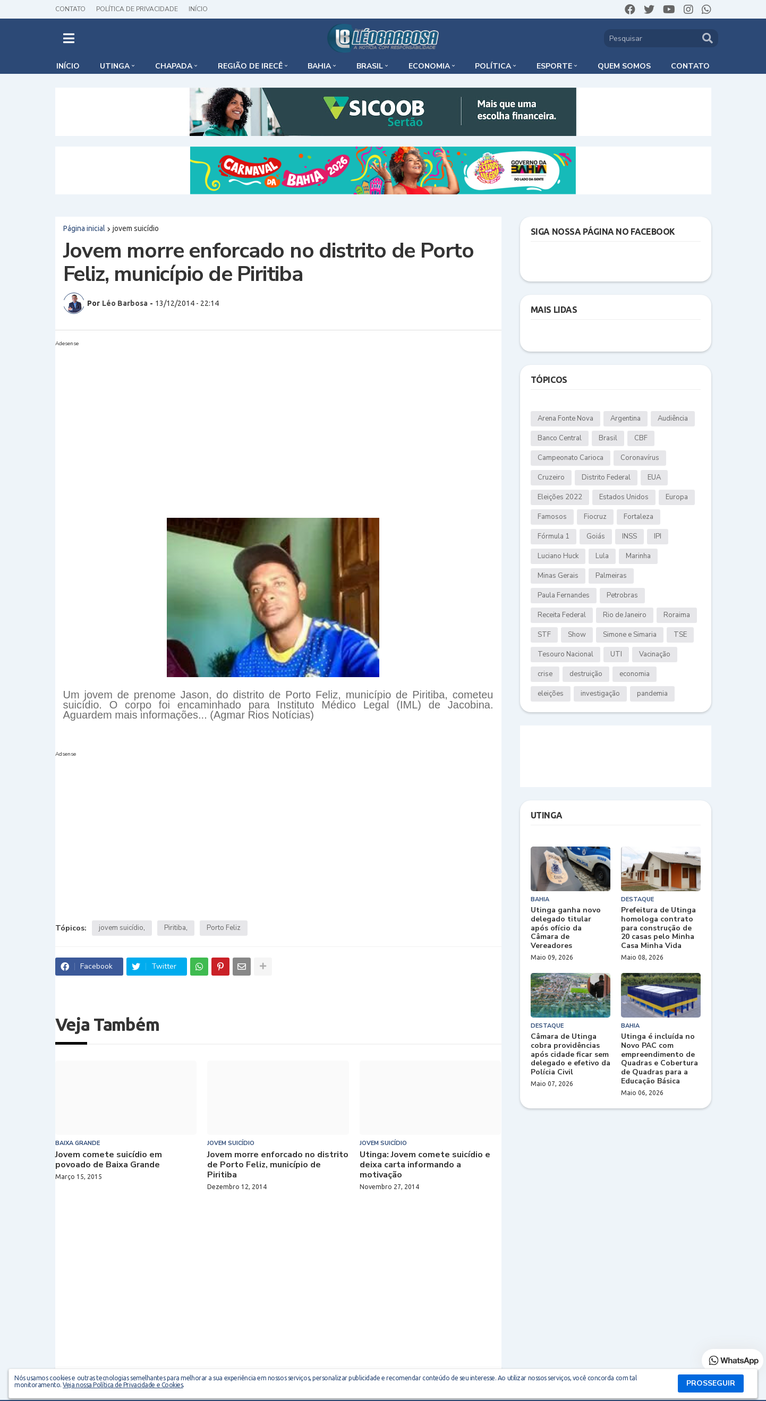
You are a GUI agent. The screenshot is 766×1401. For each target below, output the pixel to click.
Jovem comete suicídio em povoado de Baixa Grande (108, 1160)
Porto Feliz (224, 928)
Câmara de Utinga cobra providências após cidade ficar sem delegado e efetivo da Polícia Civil (570, 1054)
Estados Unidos (624, 497)
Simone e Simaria (630, 634)
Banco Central (560, 438)
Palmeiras (611, 575)
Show (577, 634)
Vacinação (654, 654)
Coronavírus (639, 458)
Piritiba (175, 928)
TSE (680, 634)
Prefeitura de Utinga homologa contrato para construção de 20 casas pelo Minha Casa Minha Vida (658, 928)
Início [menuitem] (68, 66)
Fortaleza (638, 517)
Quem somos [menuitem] (624, 66)
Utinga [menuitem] (115, 66)
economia (634, 674)
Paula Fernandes (564, 595)
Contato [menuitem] (690, 66)
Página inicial (84, 228)
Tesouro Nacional (565, 654)
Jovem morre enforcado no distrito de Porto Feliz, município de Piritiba (277, 1165)
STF (544, 634)
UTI (616, 654)
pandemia (652, 693)
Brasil (608, 438)
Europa (677, 497)
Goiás (595, 536)
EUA (654, 477)
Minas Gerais (558, 575)
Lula (602, 556)
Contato (70, 9)
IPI (657, 536)
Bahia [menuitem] (319, 66)
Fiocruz (595, 517)
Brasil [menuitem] (369, 66)
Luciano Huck (558, 556)
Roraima (676, 615)
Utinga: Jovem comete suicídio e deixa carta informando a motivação (425, 1165)
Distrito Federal (606, 477)
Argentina (625, 418)
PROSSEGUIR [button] (710, 1383)
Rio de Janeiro (624, 615)
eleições (551, 693)
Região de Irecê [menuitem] (250, 66)
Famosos (552, 517)
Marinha (638, 556)
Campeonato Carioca (570, 458)
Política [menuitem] (493, 66)
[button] (68, 38)
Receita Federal (562, 615)
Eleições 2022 (560, 497)
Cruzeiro (551, 477)
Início (198, 9)
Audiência (673, 418)
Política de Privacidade (137, 9)
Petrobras (622, 595)
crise (545, 674)
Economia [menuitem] (429, 66)
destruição (585, 674)
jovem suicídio (136, 228)
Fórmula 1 (553, 536)
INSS (629, 536)
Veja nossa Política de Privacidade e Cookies (123, 1384)
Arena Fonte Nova (565, 418)
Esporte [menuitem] (554, 66)
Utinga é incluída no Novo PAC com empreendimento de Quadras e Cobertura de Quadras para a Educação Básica (659, 1059)
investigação (600, 693)
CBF (641, 438)
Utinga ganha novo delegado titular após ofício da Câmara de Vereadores (566, 928)
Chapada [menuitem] (173, 66)
